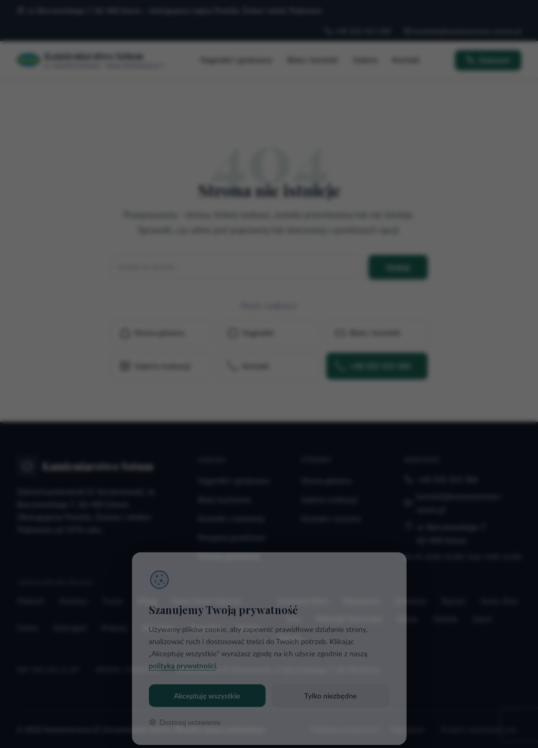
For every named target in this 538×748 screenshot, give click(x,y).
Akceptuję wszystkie (207, 681)
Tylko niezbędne (330, 681)
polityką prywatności (182, 651)
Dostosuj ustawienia (185, 708)
